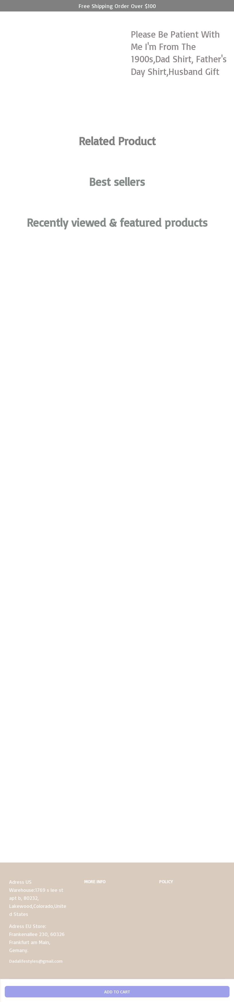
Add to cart (117, 992)
